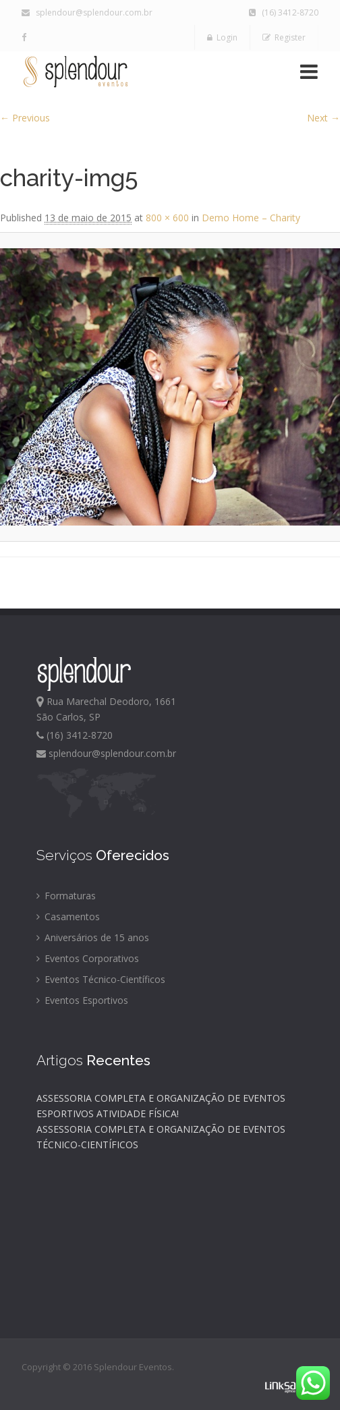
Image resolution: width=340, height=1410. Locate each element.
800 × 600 (167, 217)
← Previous (25, 117)
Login (222, 37)
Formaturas (66, 895)
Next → (323, 117)
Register (284, 37)
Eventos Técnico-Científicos (100, 979)
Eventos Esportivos (82, 1000)
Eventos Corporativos (87, 958)
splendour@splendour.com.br (87, 12)
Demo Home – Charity (251, 217)
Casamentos (68, 916)
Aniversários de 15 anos (92, 937)
